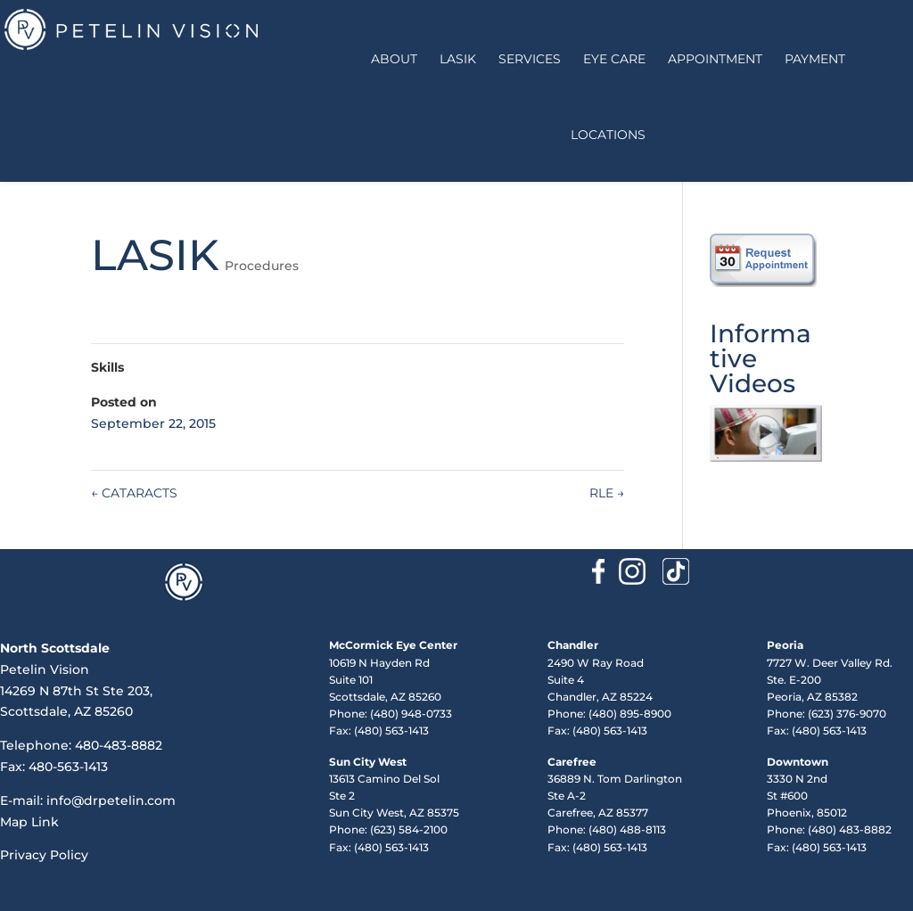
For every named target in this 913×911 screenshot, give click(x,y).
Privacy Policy (44, 855)
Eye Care (614, 59)
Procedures (262, 266)
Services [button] (529, 59)
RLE (606, 493)
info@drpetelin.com (111, 800)
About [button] (394, 59)
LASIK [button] (458, 59)
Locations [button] (608, 135)
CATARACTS (134, 493)
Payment (815, 59)
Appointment (715, 59)
